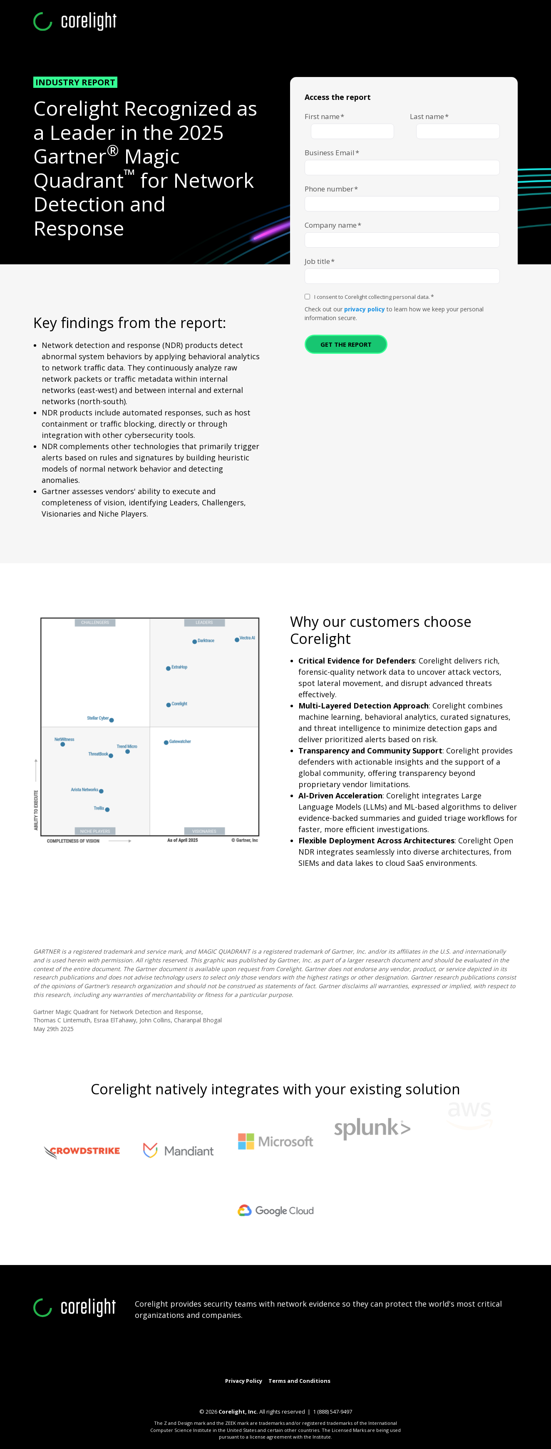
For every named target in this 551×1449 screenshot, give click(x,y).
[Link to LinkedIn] (258, 1371)
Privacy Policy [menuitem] (243, 1380)
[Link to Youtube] (275, 1371)
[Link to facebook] (311, 1371)
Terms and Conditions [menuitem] (299, 1380)
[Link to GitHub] (293, 1371)
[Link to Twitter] (240, 1371)
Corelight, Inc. (238, 1411)
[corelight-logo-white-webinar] (75, 22)
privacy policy (364, 309)
